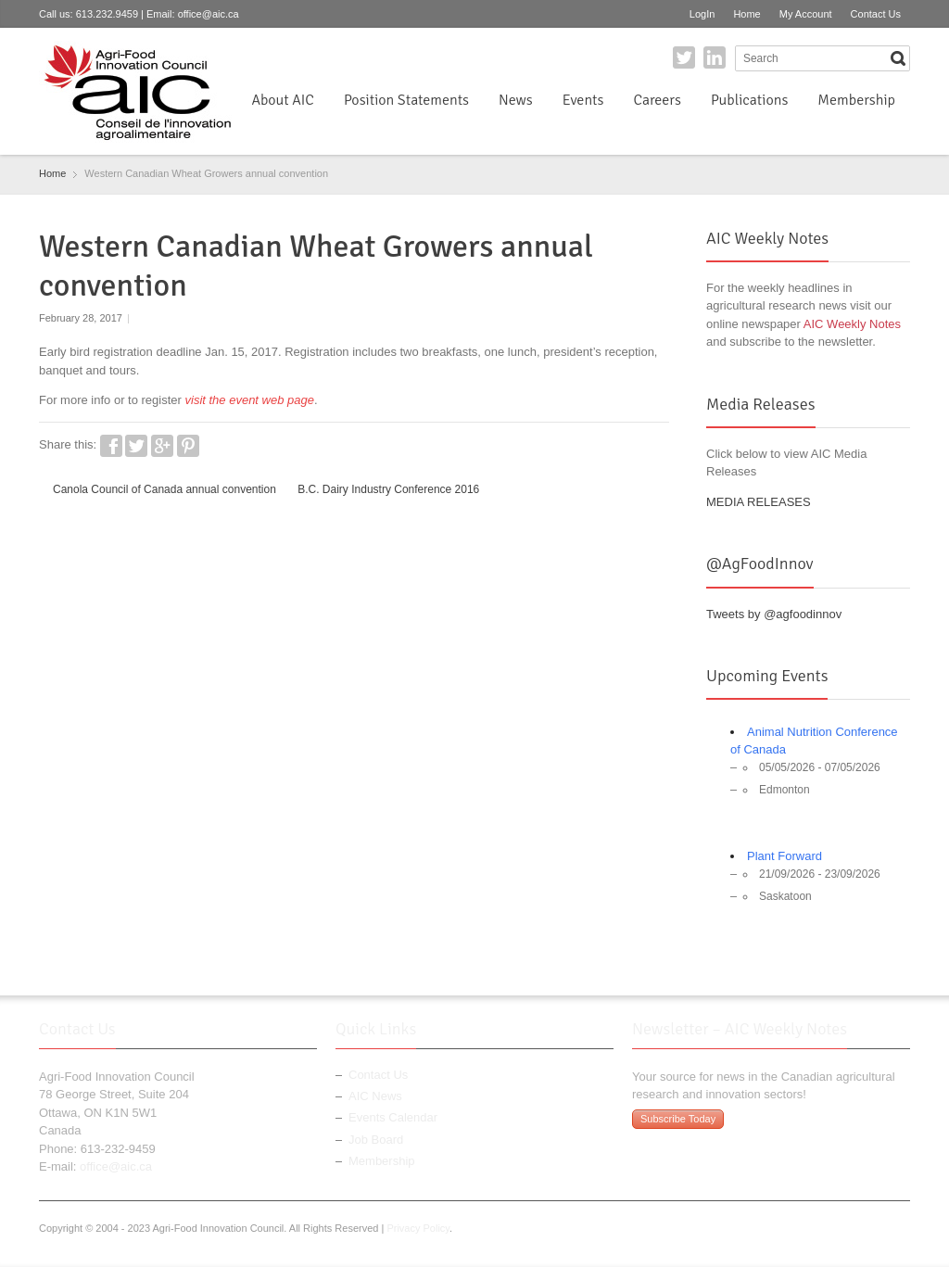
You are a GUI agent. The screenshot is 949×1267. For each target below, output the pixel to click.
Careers (656, 100)
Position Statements (406, 100)
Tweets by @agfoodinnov (773, 614)
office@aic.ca (208, 13)
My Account (805, 13)
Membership (856, 100)
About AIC (282, 100)
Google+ (162, 446)
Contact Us (876, 13)
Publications (749, 100)
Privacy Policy (417, 1228)
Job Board (375, 1140)
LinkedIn (714, 57)
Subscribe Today (677, 1118)
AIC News (375, 1096)
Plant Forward (784, 856)
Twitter (684, 57)
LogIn (702, 13)
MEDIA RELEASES (758, 502)
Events (583, 100)
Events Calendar (392, 1117)
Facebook (111, 446)
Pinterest (188, 446)
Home (746, 13)
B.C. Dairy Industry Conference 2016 (388, 489)
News (516, 100)
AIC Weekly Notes (852, 324)
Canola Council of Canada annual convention (164, 489)
